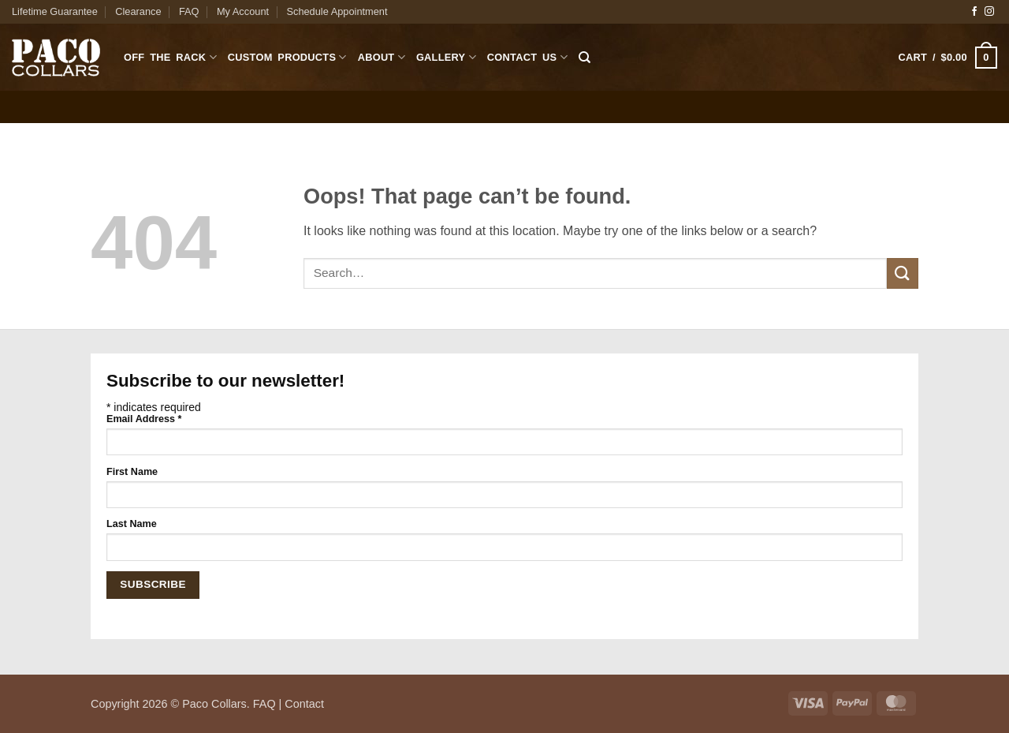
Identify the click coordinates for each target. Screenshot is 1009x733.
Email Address (143, 418)
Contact (304, 703)
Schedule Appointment (336, 11)
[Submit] (902, 273)
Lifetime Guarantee (55, 11)
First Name (132, 471)
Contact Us (527, 57)
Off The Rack (170, 57)
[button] (948, 58)
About (381, 57)
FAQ (189, 11)
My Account (243, 11)
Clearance (138, 11)
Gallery (446, 57)
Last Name (131, 523)
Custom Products (287, 57)
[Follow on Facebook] (974, 11)
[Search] (584, 58)
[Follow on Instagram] (989, 11)
